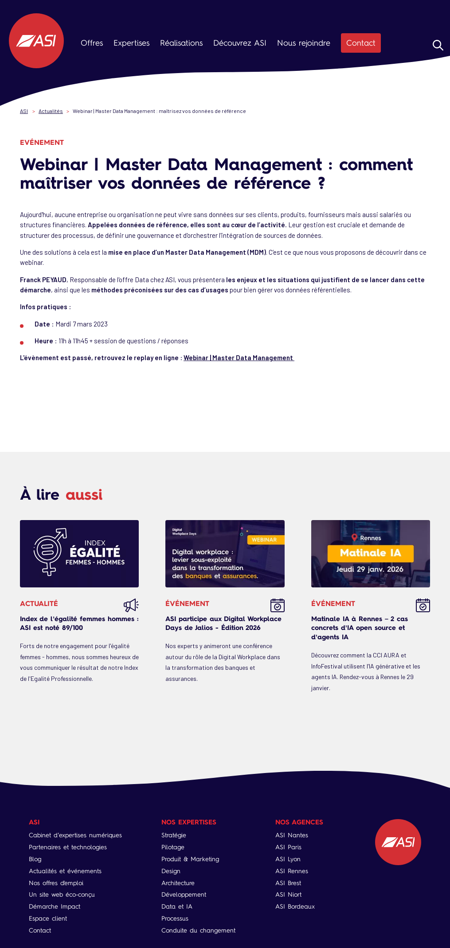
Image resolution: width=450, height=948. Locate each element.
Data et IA (176, 906)
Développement (183, 894)
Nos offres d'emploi (56, 883)
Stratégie (173, 835)
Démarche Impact (54, 906)
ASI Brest (288, 883)
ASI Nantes (291, 835)
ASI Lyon (288, 859)
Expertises (131, 43)
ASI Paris (288, 847)
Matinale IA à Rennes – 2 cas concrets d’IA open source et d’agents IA (359, 628)
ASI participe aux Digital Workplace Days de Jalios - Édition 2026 (223, 623)
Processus (174, 918)
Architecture (178, 883)
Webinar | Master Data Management (239, 357)
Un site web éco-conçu (62, 894)
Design (170, 871)
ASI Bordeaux (295, 906)
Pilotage (172, 847)
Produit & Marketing (190, 859)
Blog (35, 859)
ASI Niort (288, 894)
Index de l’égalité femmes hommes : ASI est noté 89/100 (79, 623)
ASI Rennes (291, 871)
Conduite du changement (198, 930)
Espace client (48, 918)
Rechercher (438, 45)
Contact (361, 43)
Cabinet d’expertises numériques (75, 835)
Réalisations (181, 43)
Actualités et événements (65, 871)
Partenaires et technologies (68, 847)
